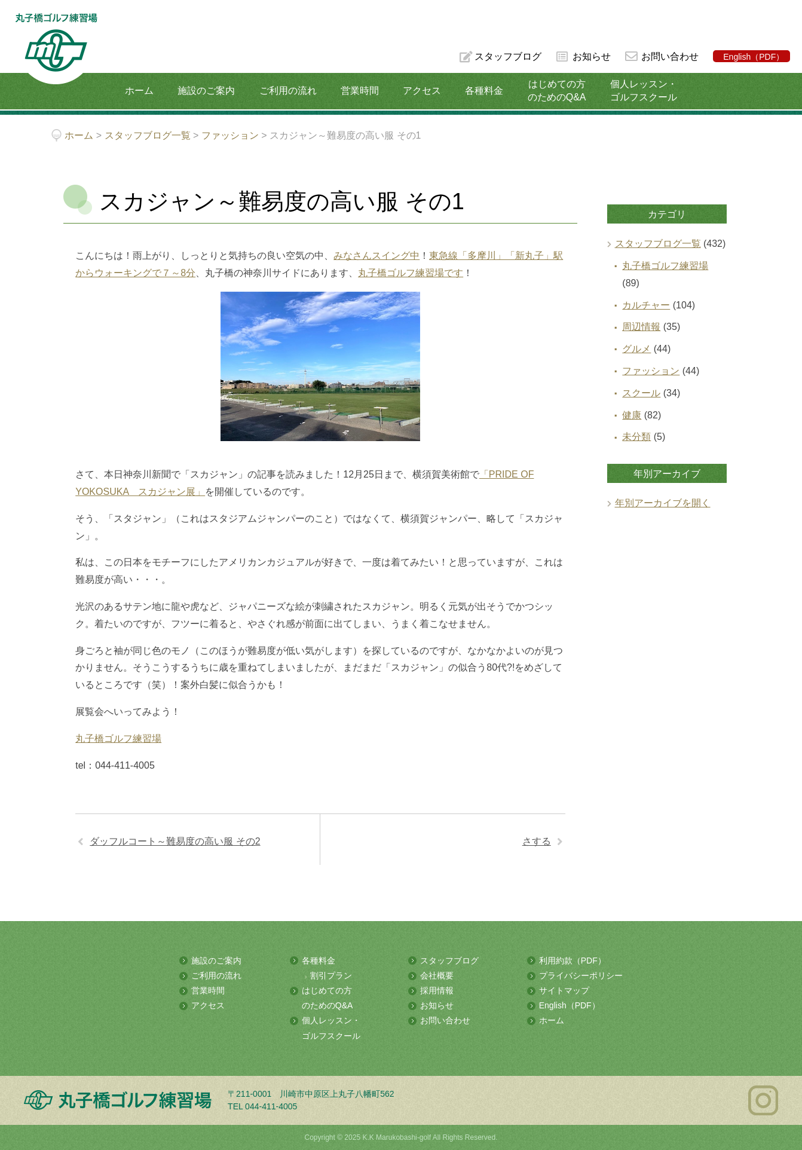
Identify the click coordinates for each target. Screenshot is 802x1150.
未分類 (636, 437)
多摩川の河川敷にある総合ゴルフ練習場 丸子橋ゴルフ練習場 (56, 48)
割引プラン (331, 975)
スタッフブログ (508, 56)
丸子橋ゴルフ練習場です (410, 273)
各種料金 (484, 90)
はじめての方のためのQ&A (557, 90)
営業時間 (360, 90)
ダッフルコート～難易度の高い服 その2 (175, 841)
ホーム (139, 90)
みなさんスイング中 (376, 255)
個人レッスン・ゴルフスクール (643, 90)
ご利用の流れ (288, 90)
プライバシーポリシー (581, 975)
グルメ (636, 349)
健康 (631, 415)
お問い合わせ (670, 56)
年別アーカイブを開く (663, 503)
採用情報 (437, 990)
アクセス (422, 90)
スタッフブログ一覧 (658, 243)
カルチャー (646, 305)
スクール (641, 393)
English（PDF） (753, 57)
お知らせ (592, 56)
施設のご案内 (206, 90)
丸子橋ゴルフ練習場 (118, 738)
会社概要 (437, 975)
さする (536, 841)
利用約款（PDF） (572, 960)
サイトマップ (564, 990)
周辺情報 (641, 327)
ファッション (650, 371)
